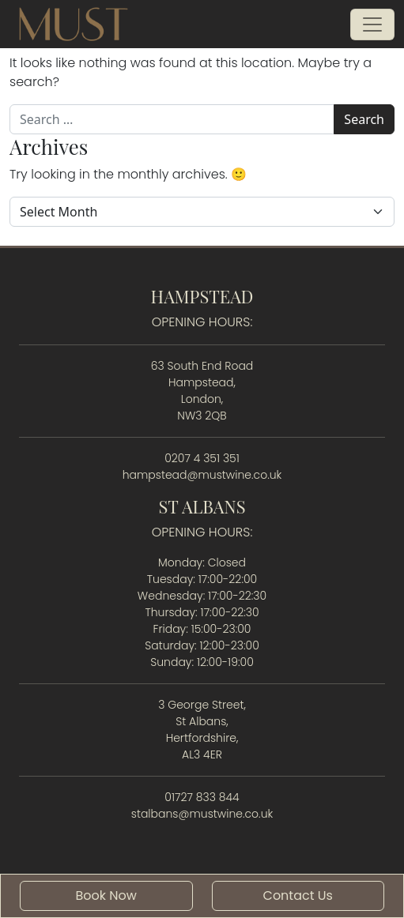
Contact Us (298, 895)
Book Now (106, 895)
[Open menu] (372, 24)
